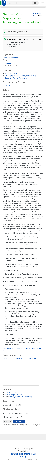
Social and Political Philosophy (16, 78)
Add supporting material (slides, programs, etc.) (20, 358)
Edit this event (38, 13)
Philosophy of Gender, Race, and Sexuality (20, 76)
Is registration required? (11, 405)
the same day (27, 397)
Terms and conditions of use (23, 454)
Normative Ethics (11, 73)
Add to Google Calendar (13, 394)
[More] (42, 3)
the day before (15, 397)
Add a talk (6, 85)
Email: (7, 397)
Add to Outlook (10, 392)
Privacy (23, 456)
